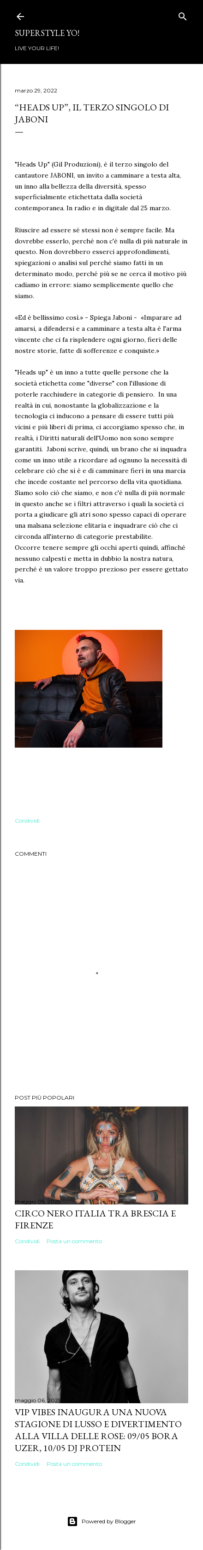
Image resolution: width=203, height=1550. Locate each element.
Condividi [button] (27, 820)
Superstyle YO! (47, 33)
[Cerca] (182, 14)
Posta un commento (74, 1241)
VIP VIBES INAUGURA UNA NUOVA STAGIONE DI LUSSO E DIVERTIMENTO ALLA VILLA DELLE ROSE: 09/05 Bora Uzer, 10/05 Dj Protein (98, 1430)
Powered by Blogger (101, 1521)
